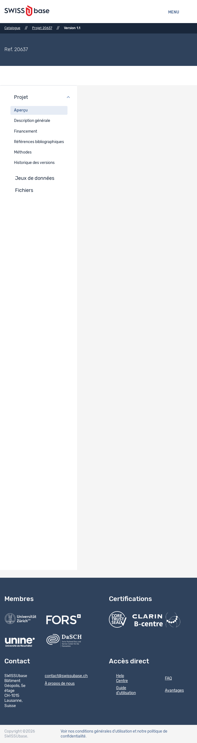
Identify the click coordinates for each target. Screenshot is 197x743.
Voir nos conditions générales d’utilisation (96, 731)
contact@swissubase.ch (63, 676)
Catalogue (12, 28)
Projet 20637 (42, 28)
